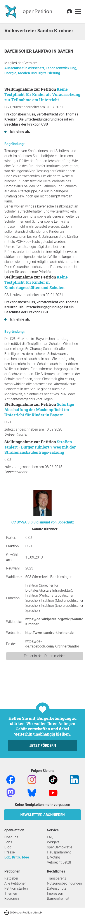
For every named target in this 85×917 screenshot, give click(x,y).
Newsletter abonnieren (42, 815)
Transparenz (56, 878)
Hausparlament (59, 852)
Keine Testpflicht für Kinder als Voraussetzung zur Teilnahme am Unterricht (42, 94)
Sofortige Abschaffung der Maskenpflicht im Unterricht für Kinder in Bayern (39, 409)
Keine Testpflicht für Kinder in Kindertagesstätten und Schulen (36, 282)
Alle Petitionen (15, 883)
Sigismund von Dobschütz (53, 522)
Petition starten (16, 888)
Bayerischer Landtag (28, 51)
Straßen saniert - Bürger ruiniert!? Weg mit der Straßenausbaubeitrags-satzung (40, 447)
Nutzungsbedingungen (64, 883)
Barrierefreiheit (58, 898)
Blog (7, 847)
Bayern (65, 51)
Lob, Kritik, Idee (16, 857)
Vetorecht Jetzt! (59, 862)
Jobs (8, 842)
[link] (78, 11)
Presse (9, 852)
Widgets (53, 842)
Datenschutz (56, 888)
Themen (10, 893)
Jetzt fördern (42, 745)
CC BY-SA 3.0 (22, 522)
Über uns (11, 837)
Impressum (55, 893)
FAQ (50, 837)
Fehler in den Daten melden (45, 656)
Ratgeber (11, 878)
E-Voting (53, 857)
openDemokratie (59, 847)
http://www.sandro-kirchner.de (49, 633)
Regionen (11, 898)
